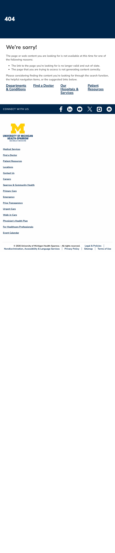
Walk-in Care (10, 214)
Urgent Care (9, 208)
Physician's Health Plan (15, 220)
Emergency (9, 196)
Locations (8, 167)
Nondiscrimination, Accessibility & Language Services (32, 248)
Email (109, 109)
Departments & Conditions (16, 87)
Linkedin (69, 109)
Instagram (99, 109)
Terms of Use (104, 248)
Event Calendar (11, 232)
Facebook (61, 109)
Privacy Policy (72, 248)
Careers (7, 179)
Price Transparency (13, 202)
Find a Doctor (43, 85)
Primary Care (10, 191)
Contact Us (8, 173)
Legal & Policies (93, 245)
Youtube (79, 109)
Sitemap (88, 248)
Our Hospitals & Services (69, 89)
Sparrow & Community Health (19, 185)
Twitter (89, 109)
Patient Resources (96, 87)
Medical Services (11, 149)
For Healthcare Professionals (18, 226)
